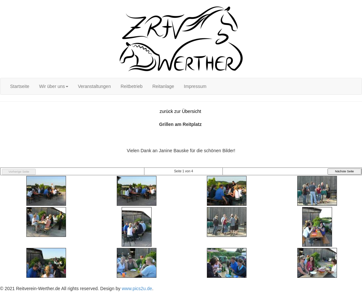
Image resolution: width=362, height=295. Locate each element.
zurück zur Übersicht (180, 111)
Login (5, 3)
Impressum (195, 86)
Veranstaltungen (94, 86)
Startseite (19, 86)
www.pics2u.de (137, 288)
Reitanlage (163, 86)
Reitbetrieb (132, 86)
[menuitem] (19, 86)
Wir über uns (53, 86)
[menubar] (108, 86)
